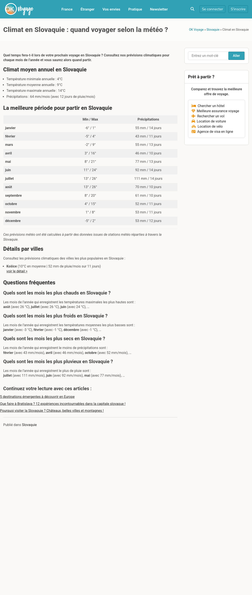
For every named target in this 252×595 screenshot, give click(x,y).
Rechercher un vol (208, 116)
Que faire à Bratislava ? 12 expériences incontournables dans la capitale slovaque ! (62, 404)
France (67, 9)
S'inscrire (238, 9)
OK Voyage (196, 29)
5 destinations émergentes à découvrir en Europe (37, 397)
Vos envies (111, 9)
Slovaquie (212, 29)
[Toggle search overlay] (192, 9)
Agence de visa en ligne (212, 132)
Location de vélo (207, 126)
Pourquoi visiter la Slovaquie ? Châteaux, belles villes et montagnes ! (52, 411)
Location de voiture (209, 121)
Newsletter (159, 9)
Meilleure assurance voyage (215, 111)
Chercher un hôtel (208, 106)
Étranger (88, 9)
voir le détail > (16, 271)
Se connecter (212, 9)
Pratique (135, 9)
